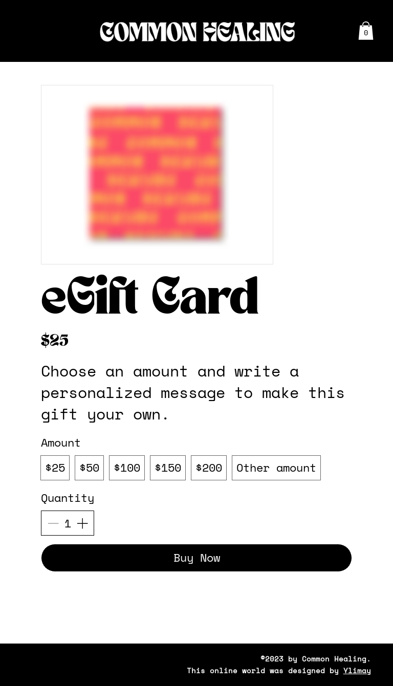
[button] (366, 30)
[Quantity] (67, 524)
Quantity (67, 497)
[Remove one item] (53, 523)
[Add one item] (82, 523)
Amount (61, 442)
